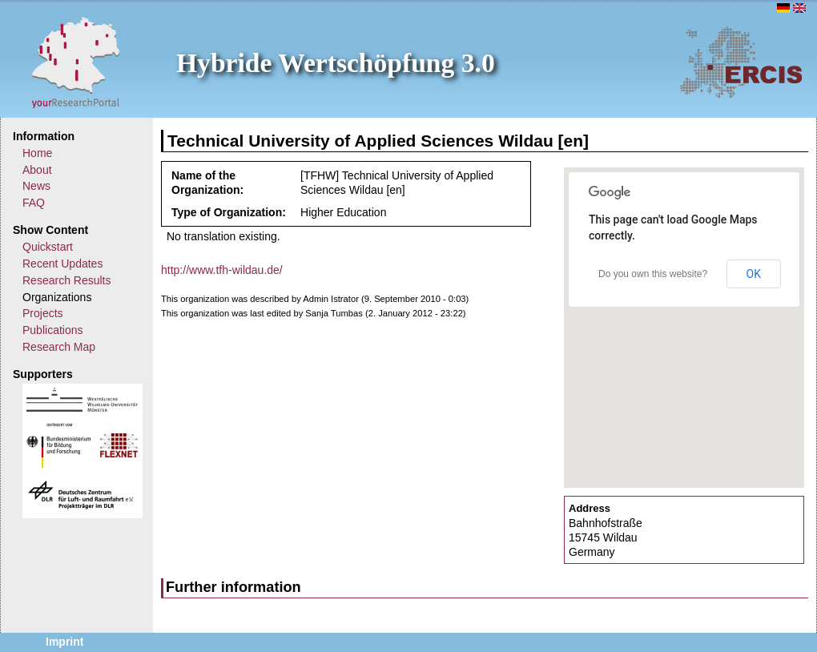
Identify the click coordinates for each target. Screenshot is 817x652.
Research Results (66, 280)
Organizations (56, 297)
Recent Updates (62, 263)
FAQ (33, 202)
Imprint (64, 641)
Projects (42, 313)
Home (37, 153)
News (36, 185)
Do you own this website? (652, 274)
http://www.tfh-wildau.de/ (222, 270)
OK (754, 274)
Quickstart (47, 246)
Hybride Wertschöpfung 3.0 (335, 63)
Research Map (58, 346)
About (37, 169)
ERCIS (741, 62)
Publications (52, 330)
